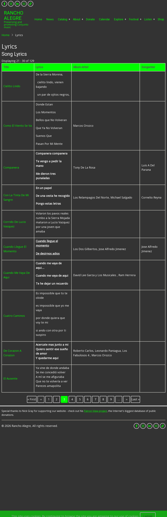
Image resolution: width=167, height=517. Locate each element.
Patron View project (95, 411)
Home (38, 19)
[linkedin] (17, 4)
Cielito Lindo (11, 86)
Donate (90, 19)
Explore (118, 19)
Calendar (104, 19)
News (50, 19)
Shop (161, 19)
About (76, 19)
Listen (148, 19)
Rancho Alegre (13, 15)
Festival (134, 19)
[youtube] (24, 4)
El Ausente (10, 378)
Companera (11, 167)
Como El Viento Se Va (17, 125)
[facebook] (4, 4)
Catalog (62, 19)
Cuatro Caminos (14, 316)
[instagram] (11, 4)
